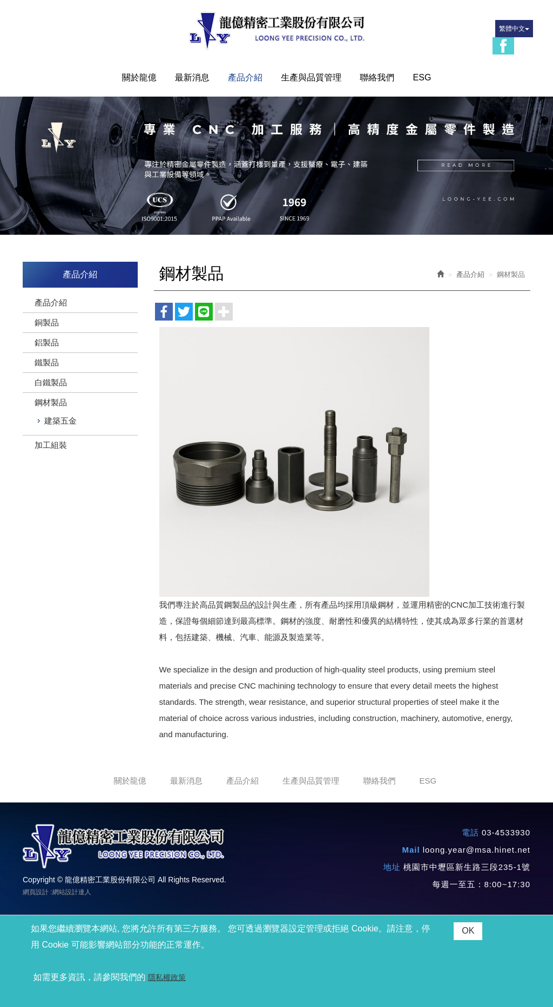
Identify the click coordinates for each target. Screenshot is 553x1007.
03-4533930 (506, 832)
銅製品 (47, 322)
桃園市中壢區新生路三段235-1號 (466, 867)
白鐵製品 (51, 382)
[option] (276, 166)
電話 (470, 832)
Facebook (503, 46)
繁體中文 (514, 28)
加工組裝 (51, 445)
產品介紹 (51, 302)
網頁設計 (36, 892)
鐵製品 (47, 362)
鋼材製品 (51, 402)
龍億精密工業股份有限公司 (276, 31)
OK (468, 930)
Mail (411, 849)
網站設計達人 (71, 892)
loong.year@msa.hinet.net (476, 849)
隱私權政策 (167, 977)
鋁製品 (47, 342)
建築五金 (60, 420)
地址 (392, 867)
